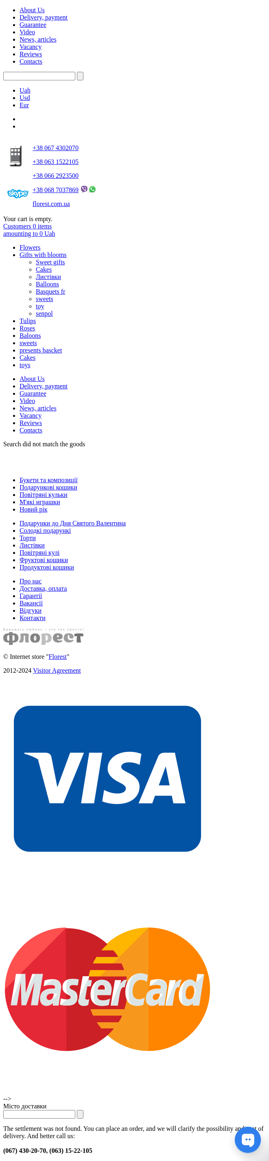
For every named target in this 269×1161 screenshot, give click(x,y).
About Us (32, 10)
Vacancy (31, 46)
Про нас (31, 581)
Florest (58, 656)
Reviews (31, 54)
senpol (44, 313)
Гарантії (31, 595)
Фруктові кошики (44, 559)
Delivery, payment (44, 17)
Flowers (30, 247)
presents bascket (41, 350)
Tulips (28, 320)
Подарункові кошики (48, 487)
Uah (25, 90)
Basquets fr (50, 291)
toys (25, 364)
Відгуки (31, 610)
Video (27, 32)
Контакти (33, 617)
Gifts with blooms (43, 254)
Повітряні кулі (39, 552)
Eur (24, 105)
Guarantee (33, 24)
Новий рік (33, 509)
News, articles (38, 39)
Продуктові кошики (47, 567)
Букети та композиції (49, 479)
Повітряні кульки (44, 494)
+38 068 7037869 (56, 189)
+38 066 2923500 (56, 175)
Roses (27, 328)
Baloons (30, 335)
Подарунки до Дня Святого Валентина (73, 523)
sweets (44, 298)
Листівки (48, 276)
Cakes (44, 269)
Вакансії (31, 603)
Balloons (47, 284)
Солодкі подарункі (45, 530)
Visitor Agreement (57, 670)
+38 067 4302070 (56, 147)
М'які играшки (40, 502)
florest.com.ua (51, 203)
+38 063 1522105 (56, 161)
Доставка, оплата (43, 588)
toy (40, 306)
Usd (25, 97)
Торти (28, 537)
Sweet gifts (50, 262)
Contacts (31, 61)
